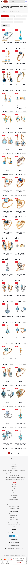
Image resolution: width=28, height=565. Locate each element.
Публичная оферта (14, 472)
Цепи (14, 488)
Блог (14, 526)
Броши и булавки (14, 495)
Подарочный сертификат (14, 522)
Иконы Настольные (14, 506)
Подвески (14, 492)
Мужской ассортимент (14, 499)
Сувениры (14, 503)
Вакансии (14, 464)
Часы (14, 501)
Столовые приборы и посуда (14, 504)
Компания (14, 458)
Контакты (14, 468)
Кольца (14, 486)
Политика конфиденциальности (14, 473)
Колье (14, 493)
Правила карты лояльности (14, 524)
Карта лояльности (14, 521)
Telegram (13, 536)
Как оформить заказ (14, 513)
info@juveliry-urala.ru (15, 545)
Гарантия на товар (14, 519)
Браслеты (14, 490)
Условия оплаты (14, 515)
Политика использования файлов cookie (14, 479)
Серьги (14, 484)
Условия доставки (14, 517)
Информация (14, 511)
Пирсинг (14, 497)
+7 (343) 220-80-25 (15, 542)
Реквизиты (14, 466)
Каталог (14, 482)
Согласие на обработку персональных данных (14, 470)
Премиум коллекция (14, 508)
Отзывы (14, 529)
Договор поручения (14, 475)
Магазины (14, 462)
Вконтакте (10, 536)
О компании (14, 461)
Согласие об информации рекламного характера (14, 477)
